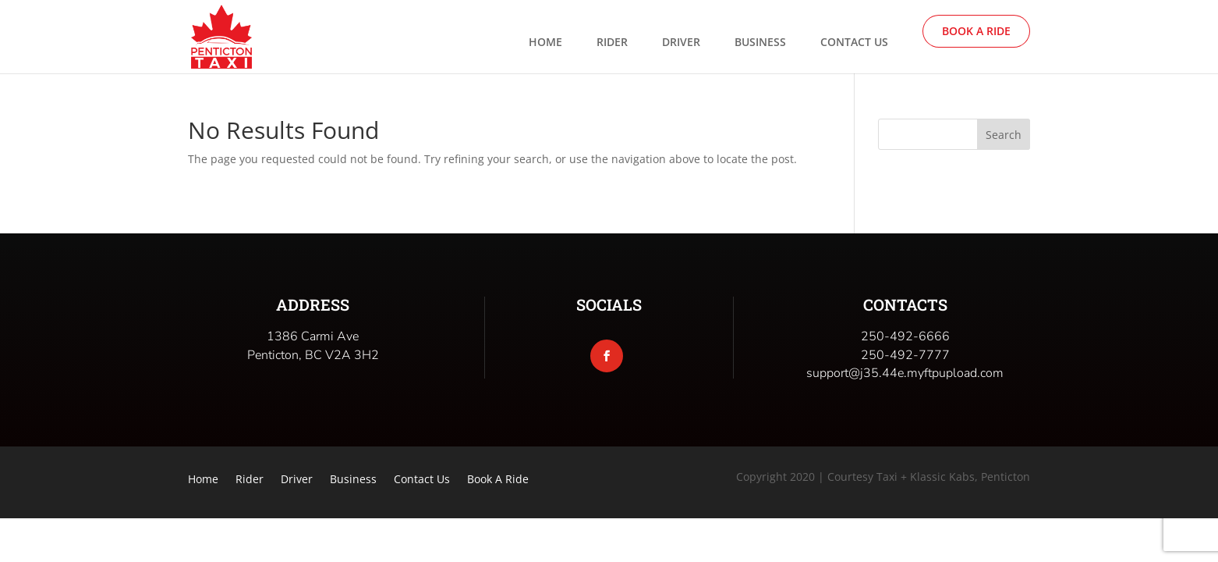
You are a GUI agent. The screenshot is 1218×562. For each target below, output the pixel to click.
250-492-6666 (905, 336)
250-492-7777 (905, 355)
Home (545, 43)
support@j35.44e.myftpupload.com (905, 373)
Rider (612, 43)
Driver (681, 43)
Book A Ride (976, 30)
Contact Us (854, 43)
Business (760, 43)
